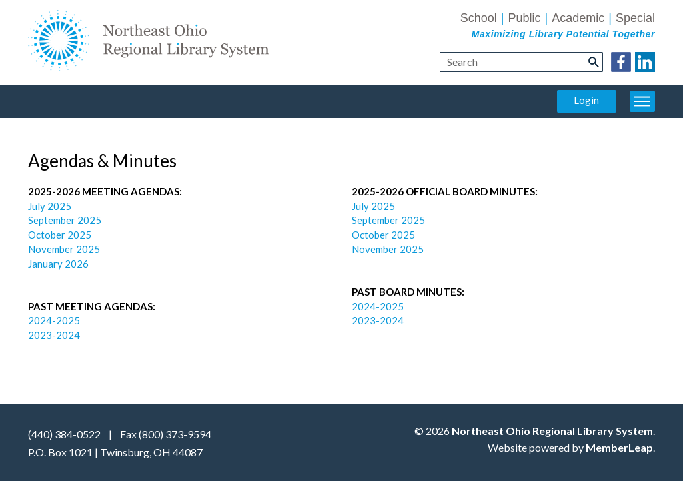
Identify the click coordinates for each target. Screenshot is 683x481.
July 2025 (50, 206)
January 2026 (58, 264)
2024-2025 (55, 320)
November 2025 (64, 249)
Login (586, 100)
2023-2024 (54, 335)
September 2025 (64, 220)
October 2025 (59, 235)
